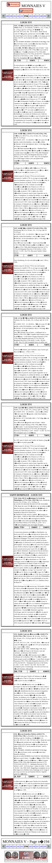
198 (41, 16)
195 (30, 16)
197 (37, 16)
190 (10, 16)
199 (44, 16)
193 (21, 16)
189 (7, 16)
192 (18, 16)
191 (14, 16)
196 (34, 16)
